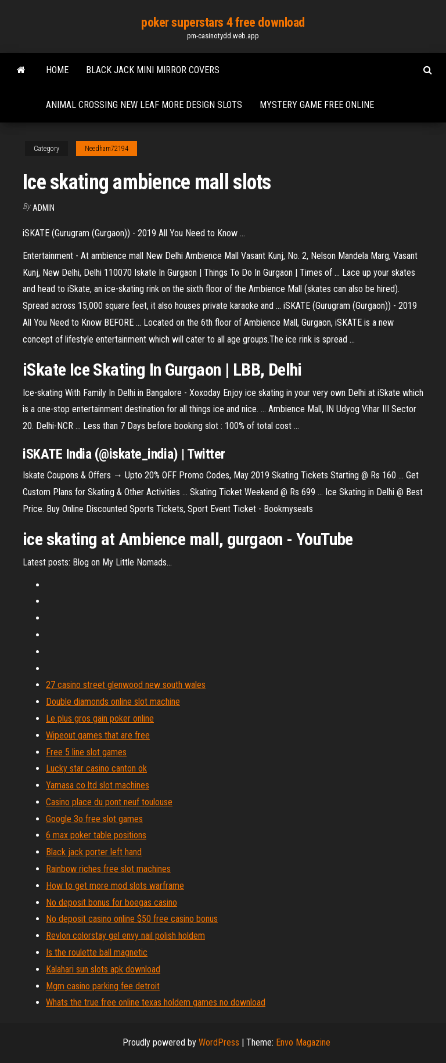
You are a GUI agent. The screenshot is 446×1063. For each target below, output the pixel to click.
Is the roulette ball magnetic (97, 952)
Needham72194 (106, 149)
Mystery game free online (317, 104)
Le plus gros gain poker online (100, 718)
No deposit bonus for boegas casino (111, 902)
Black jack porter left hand (94, 851)
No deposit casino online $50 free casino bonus (132, 918)
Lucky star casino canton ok (96, 768)
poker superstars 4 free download (223, 22)
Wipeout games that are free (98, 735)
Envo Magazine (303, 1042)
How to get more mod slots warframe (115, 885)
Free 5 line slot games (86, 752)
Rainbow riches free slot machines (108, 868)
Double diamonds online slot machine (113, 701)
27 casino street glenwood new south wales (126, 684)
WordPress (219, 1042)
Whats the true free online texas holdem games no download (155, 1002)
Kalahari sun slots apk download (103, 969)
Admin (44, 207)
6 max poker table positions (96, 835)
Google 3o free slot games (94, 818)
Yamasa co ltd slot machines (97, 785)
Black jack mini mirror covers (153, 69)
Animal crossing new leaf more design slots (144, 104)
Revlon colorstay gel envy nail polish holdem (125, 935)
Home (57, 69)
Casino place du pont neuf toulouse (109, 802)
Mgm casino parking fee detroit (103, 986)
